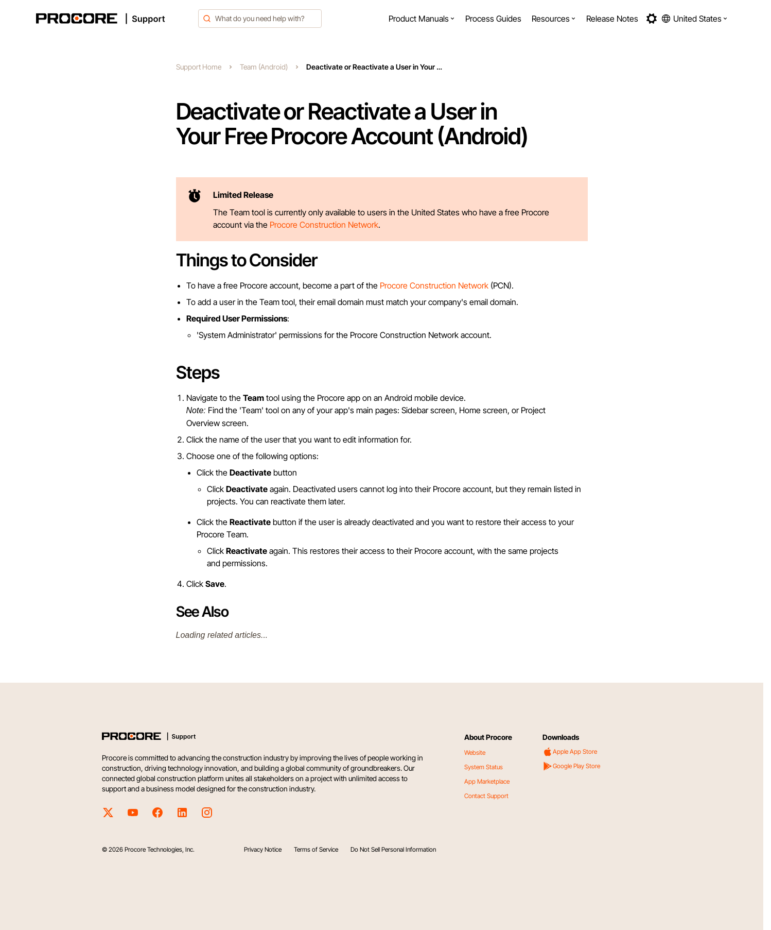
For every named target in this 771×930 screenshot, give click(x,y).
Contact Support (486, 796)
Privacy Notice (263, 849)
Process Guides (493, 18)
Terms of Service (316, 849)
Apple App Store (569, 752)
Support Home (198, 66)
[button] (422, 18)
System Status (483, 767)
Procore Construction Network (324, 224)
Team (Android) (264, 66)
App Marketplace (487, 781)
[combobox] (260, 18)
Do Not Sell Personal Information (393, 849)
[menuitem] (422, 18)
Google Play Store (571, 766)
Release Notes (612, 18)
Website (474, 752)
